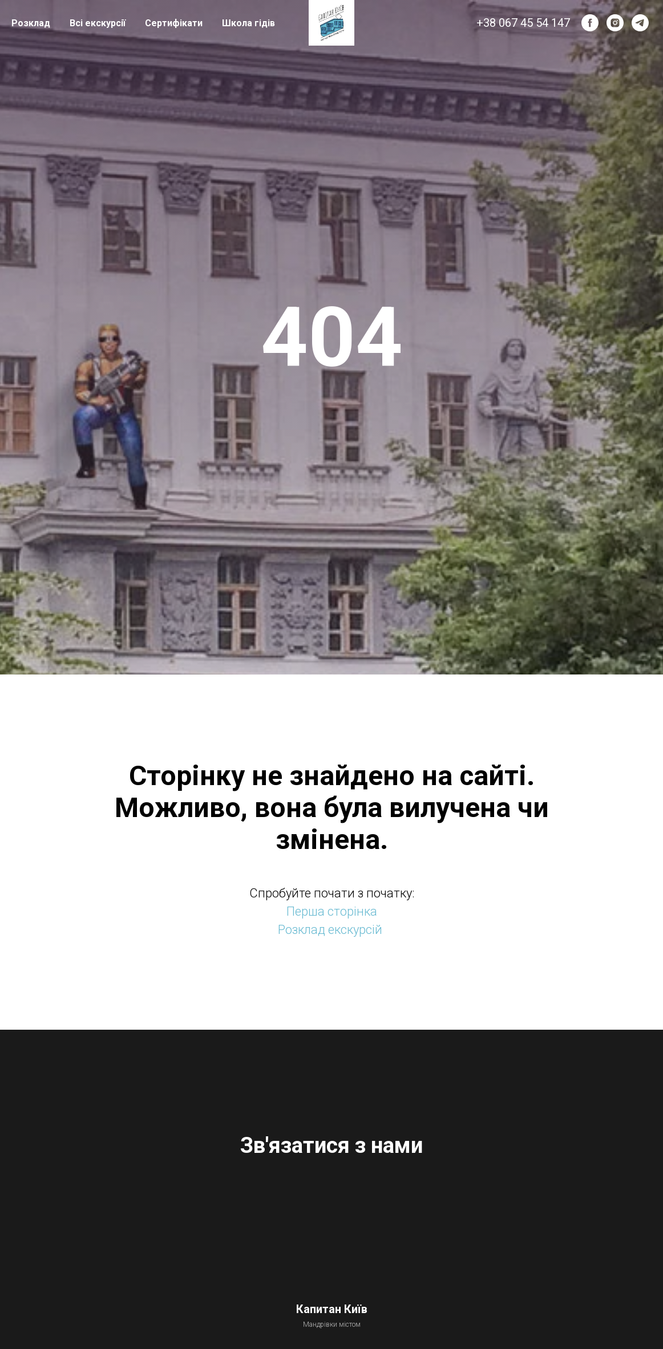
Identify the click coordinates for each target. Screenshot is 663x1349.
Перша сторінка (331, 911)
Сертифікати (174, 23)
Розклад (30, 23)
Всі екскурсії (98, 23)
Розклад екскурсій (330, 930)
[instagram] (615, 22)
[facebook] (590, 22)
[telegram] (640, 22)
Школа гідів (248, 23)
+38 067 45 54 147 (523, 23)
